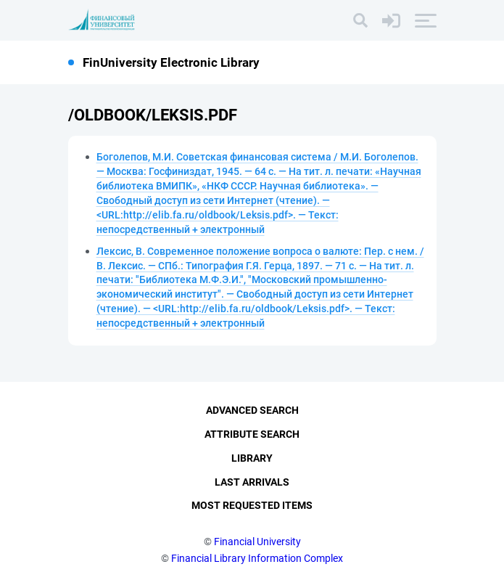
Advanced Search (252, 410)
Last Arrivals (252, 482)
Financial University (257, 541)
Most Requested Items (252, 505)
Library (252, 458)
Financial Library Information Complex (257, 558)
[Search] (360, 20)
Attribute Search (252, 434)
